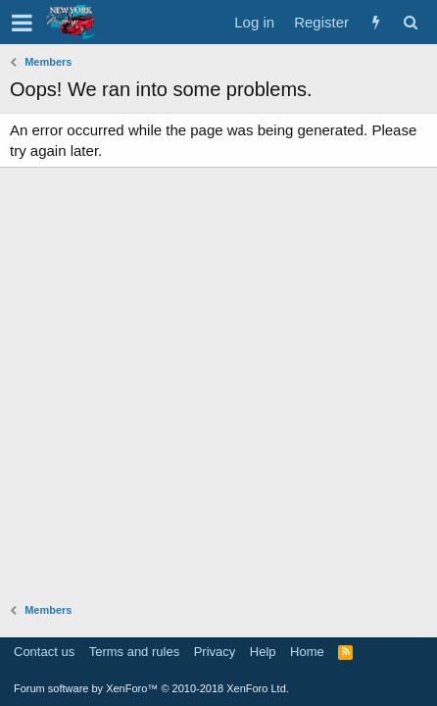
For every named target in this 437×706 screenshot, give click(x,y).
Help (263, 651)
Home (307, 651)
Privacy (215, 651)
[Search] (410, 22)
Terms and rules (134, 651)
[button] (22, 22)
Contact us (44, 651)
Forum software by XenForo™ (151, 688)
